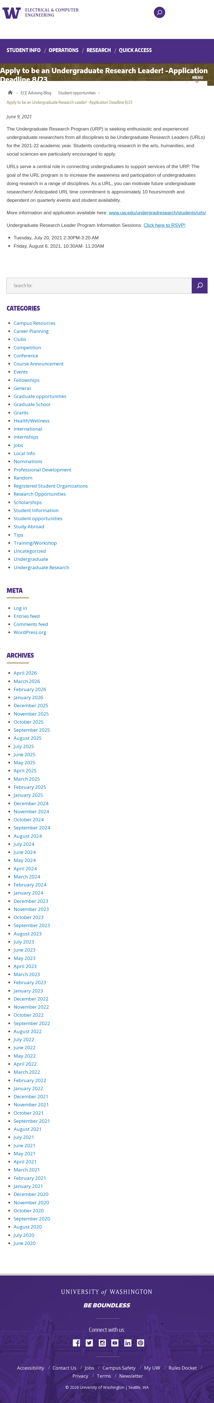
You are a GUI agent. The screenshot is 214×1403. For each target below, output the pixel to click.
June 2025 (25, 754)
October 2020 (29, 1210)
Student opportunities (77, 92)
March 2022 (27, 1072)
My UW (152, 1368)
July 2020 (24, 1235)
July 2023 (24, 941)
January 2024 (28, 893)
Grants (21, 412)
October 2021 (29, 1113)
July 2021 (24, 1137)
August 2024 (28, 836)
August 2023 (28, 933)
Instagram (104, 1342)
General (22, 388)
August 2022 (28, 1031)
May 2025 (25, 762)
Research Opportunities (40, 494)
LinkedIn (130, 1342)
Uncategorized (30, 551)
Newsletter (131, 1376)
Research (99, 49)
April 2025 (25, 770)
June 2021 (25, 1145)
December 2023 (31, 901)
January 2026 (28, 697)
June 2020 (25, 1243)
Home (10, 92)
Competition (27, 347)
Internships (26, 437)
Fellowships (27, 380)
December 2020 (31, 1194)
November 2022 (31, 1007)
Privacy (80, 1376)
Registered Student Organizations (51, 486)
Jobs (18, 445)
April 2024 (25, 868)
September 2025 (32, 730)
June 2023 (25, 950)
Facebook (78, 1342)
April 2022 (25, 1064)
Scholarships (28, 502)
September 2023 (32, 925)
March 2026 (27, 681)
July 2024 (24, 844)
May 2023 (25, 958)
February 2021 (30, 1178)
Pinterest (143, 1342)
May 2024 (25, 860)
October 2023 (29, 917)
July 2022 (24, 1039)
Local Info (24, 453)
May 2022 (25, 1056)
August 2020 (28, 1226)
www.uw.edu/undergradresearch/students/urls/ (157, 212)
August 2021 (28, 1129)
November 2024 (31, 811)
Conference (26, 355)
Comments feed (31, 624)
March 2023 (27, 974)
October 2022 (29, 1015)
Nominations (28, 461)
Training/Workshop (35, 543)
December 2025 (31, 705)
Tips (18, 535)
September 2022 (32, 1023)
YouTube (117, 1342)
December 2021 (31, 1096)
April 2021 (25, 1161)
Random (23, 478)
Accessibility (30, 1368)
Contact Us (64, 1368)
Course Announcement (39, 363)
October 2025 (29, 722)
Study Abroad (29, 526)
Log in (20, 608)
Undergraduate (31, 559)
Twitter (91, 1342)
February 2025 (30, 787)
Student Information (36, 510)
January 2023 (28, 990)
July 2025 (24, 746)
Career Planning (31, 331)
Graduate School (32, 404)
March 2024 (27, 876)
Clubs (20, 339)
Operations (64, 49)
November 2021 (31, 1104)
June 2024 (25, 852)
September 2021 (32, 1121)
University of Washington (13, 12)
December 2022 (31, 999)
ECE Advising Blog (36, 92)
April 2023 (25, 966)
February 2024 (30, 884)
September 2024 (32, 827)
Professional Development (42, 469)
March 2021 (27, 1169)
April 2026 (25, 673)
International (28, 429)
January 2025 (28, 795)
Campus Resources (34, 323)
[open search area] (159, 12)
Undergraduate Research (41, 567)
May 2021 (25, 1153)
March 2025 (27, 779)
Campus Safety (119, 1368)
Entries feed (27, 616)
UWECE (55, 12)
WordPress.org (30, 632)
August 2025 (28, 738)
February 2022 (30, 1080)
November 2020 (31, 1202)
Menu (197, 77)
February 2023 (30, 982)
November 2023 (31, 909)
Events (21, 371)
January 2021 (28, 1186)
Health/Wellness (32, 420)
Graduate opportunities (40, 396)
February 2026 (30, 689)
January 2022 (28, 1088)
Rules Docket (183, 1368)
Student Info (24, 49)
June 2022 (25, 1047)
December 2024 (31, 803)
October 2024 (29, 819)
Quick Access (135, 49)
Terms (104, 1376)
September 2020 (32, 1218)
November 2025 (31, 714)
